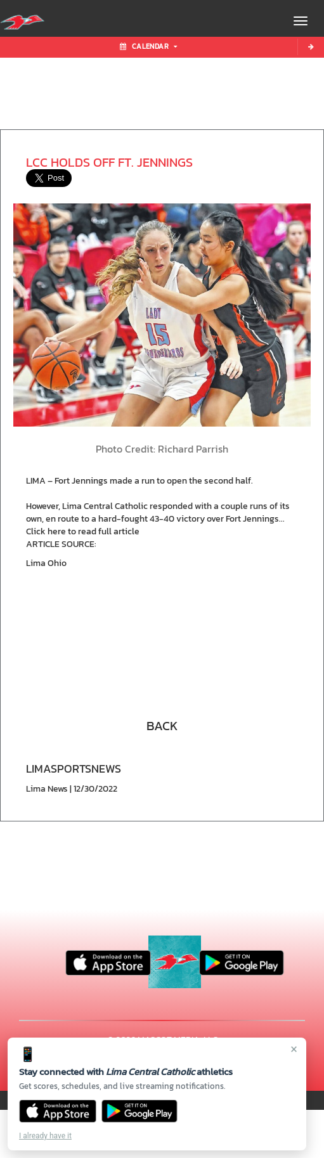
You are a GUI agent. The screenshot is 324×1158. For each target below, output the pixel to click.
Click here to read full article (82, 531)
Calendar (148, 46)
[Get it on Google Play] (139, 1111)
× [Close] (293, 1049)
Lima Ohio (46, 563)
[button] (162, 724)
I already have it (45, 1135)
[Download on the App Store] (57, 1111)
